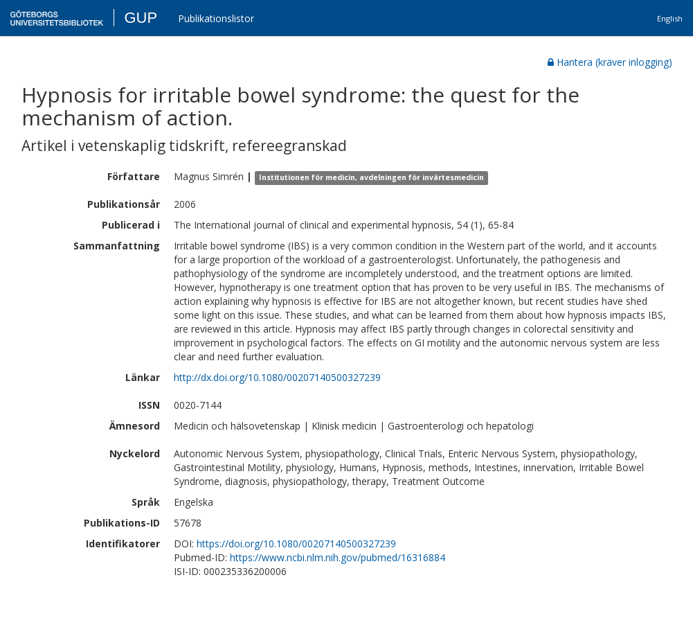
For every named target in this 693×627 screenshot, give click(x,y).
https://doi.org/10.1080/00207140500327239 (296, 543)
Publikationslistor (216, 18)
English (670, 18)
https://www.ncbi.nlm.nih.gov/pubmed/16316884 (337, 557)
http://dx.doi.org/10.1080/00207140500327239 (277, 377)
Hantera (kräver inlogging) (610, 62)
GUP (140, 17)
